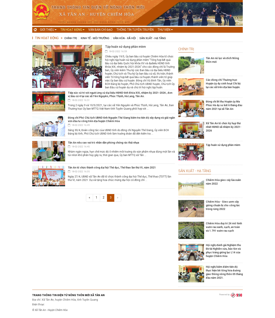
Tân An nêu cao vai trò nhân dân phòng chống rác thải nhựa (103, 142)
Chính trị (70, 38)
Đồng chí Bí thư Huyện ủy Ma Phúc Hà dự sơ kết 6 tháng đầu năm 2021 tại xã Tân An (224, 105)
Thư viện (165, 29)
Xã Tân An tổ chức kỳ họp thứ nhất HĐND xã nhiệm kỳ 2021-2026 (223, 127)
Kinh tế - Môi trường (95, 38)
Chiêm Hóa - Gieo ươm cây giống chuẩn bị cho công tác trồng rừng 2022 (223, 205)
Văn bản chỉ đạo (100, 29)
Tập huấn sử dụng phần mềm (125, 46)
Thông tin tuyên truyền (135, 29)
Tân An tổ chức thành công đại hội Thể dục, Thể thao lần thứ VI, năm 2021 (112, 167)
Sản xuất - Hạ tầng (152, 38)
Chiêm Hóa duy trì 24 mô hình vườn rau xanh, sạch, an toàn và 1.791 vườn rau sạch (224, 227)
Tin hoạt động (72, 29)
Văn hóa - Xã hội (124, 38)
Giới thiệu (48, 29)
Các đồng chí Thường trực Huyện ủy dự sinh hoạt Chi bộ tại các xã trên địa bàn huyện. (223, 83)
